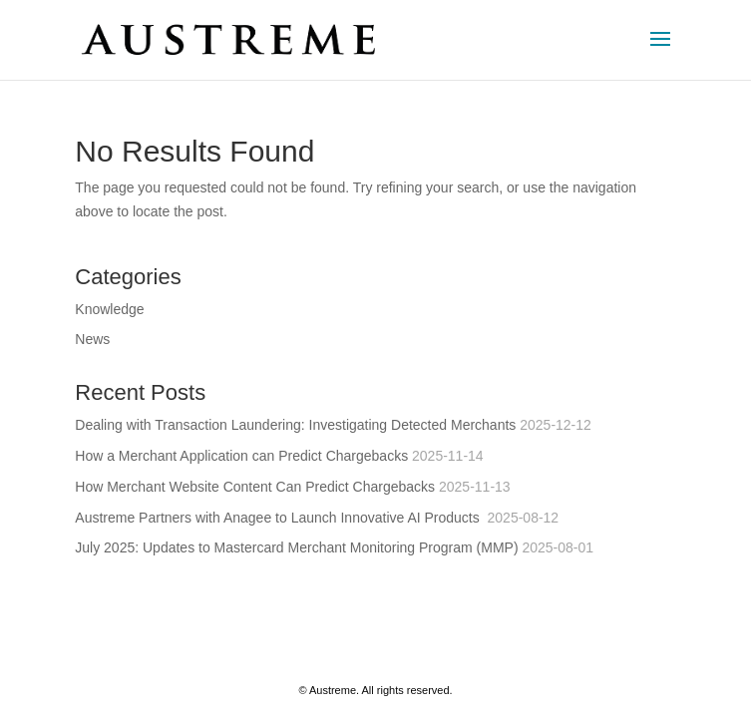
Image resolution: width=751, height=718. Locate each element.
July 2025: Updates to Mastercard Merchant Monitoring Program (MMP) (296, 547)
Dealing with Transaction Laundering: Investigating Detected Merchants (295, 425)
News (92, 339)
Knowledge (109, 309)
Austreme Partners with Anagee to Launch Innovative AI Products (279, 518)
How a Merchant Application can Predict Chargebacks (241, 456)
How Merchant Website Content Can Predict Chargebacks (255, 487)
